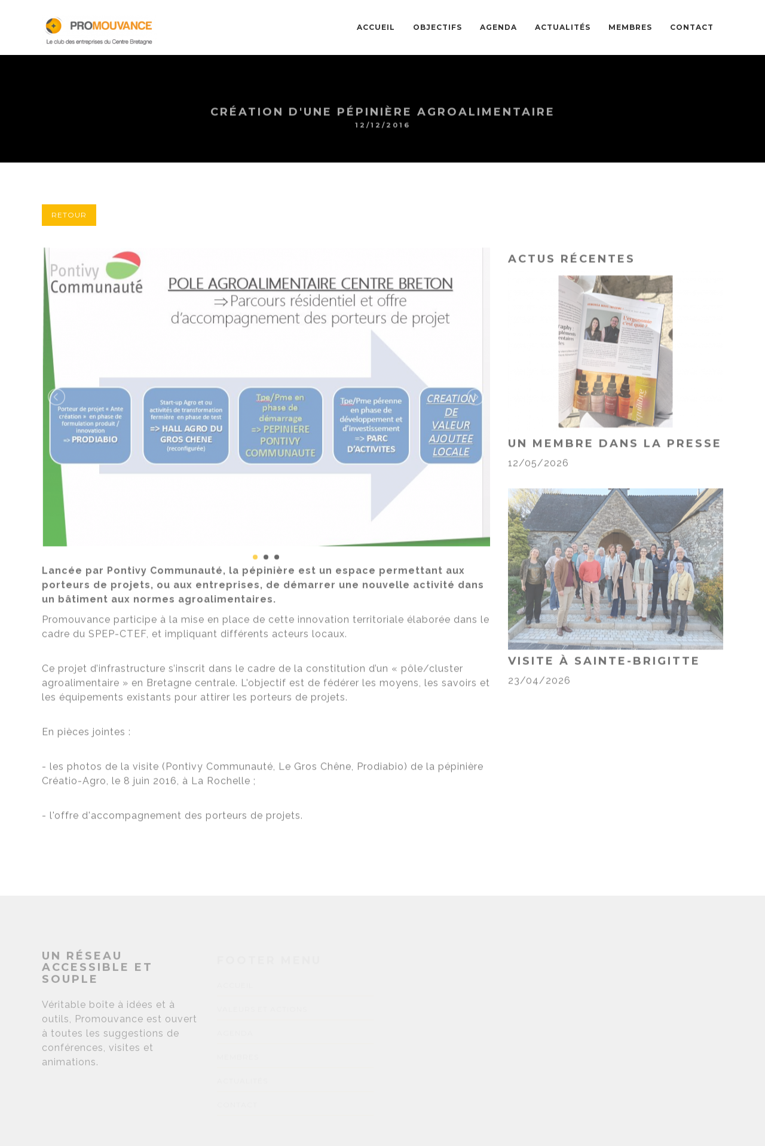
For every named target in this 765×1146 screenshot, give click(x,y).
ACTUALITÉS (562, 27)
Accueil (376, 27)
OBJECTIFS (437, 27)
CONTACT (692, 27)
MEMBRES (630, 27)
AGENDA (498, 27)
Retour (69, 214)
